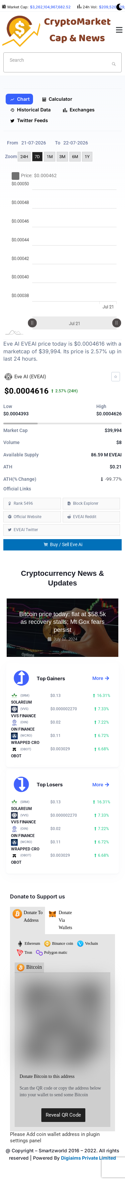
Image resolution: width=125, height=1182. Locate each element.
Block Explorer (85, 503)
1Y (87, 156)
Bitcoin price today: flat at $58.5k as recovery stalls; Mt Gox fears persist (62, 622)
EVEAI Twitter (26, 529)
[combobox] (62, 62)
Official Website (27, 516)
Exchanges (79, 110)
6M (75, 156)
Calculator (57, 99)
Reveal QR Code (63, 1115)
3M (62, 156)
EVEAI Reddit (84, 516)
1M (50, 156)
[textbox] (51, 60)
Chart (20, 99)
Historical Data (30, 110)
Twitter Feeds (29, 120)
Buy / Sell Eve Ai (63, 544)
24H (24, 156)
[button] (119, 30)
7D (37, 156)
